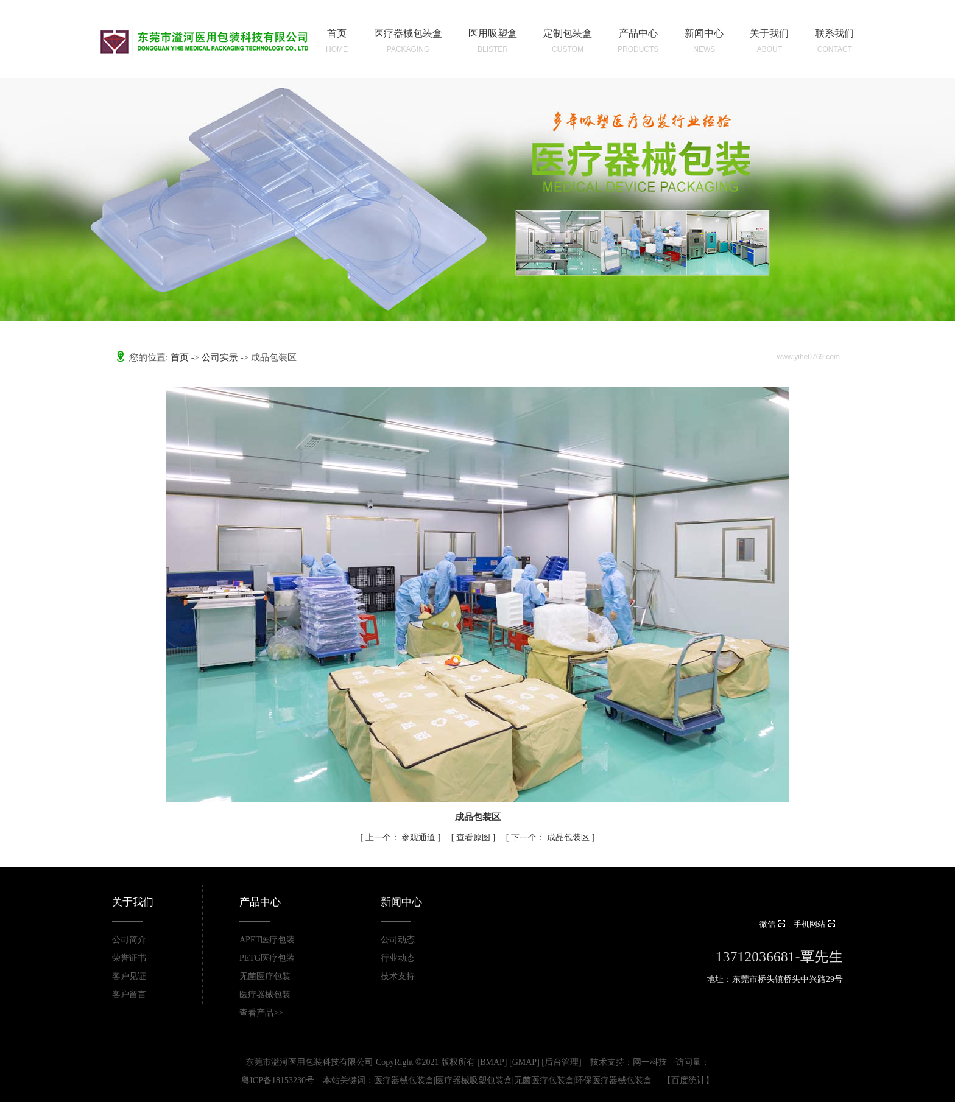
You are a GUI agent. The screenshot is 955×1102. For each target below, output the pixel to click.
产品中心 (260, 902)
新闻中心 (401, 902)
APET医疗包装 (267, 939)
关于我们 (132, 902)
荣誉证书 (129, 958)
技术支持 (398, 976)
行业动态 (398, 958)
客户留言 (129, 994)
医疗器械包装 (265, 994)
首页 (181, 357)
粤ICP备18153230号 (277, 1080)
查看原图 (474, 837)
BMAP (492, 1062)
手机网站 (816, 923)
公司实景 (221, 357)
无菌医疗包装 (265, 976)
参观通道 (401, 837)
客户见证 (129, 976)
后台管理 (561, 1062)
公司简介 (129, 939)
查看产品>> (261, 1012)
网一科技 (650, 1062)
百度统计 (688, 1080)
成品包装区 (551, 837)
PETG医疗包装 (267, 958)
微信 (773, 923)
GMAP (524, 1062)
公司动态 (398, 939)
